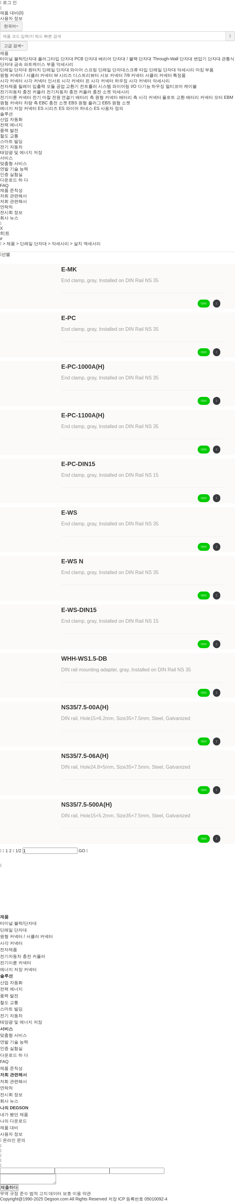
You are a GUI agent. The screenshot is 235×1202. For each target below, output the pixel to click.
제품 (4, 53)
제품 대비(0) (12, 12)
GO (82, 850)
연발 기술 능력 (14, 168)
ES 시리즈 (48, 108)
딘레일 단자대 (13, 69)
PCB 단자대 (85, 58)
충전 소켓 (102, 91)
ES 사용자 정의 (108, 108)
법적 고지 (38, 1193)
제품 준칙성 (11, 190)
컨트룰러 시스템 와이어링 (104, 86)
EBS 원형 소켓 (116, 102)
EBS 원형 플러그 (85, 102)
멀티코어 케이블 (181, 86)
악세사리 (64, 64)
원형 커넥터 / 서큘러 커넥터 (26, 75)
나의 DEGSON (14, 1107)
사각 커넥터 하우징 (109, 80)
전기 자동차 (11, 146)
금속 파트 (23, 64)
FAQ (4, 185)
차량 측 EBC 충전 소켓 (45, 102)
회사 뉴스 (9, 217)
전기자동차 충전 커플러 (23, 91)
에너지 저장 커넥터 (18, 108)
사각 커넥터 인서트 (42, 80)
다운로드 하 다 (14, 179)
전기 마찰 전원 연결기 (53, 97)
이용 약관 (82, 1193)
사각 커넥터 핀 (76, 80)
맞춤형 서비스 (13, 163)
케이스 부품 (43, 64)
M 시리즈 (63, 75)
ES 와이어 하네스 (75, 108)
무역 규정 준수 (14, 1193)
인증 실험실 (11, 174)
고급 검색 (14, 45)
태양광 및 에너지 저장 (21, 152)
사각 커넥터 (11, 80)
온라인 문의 (12, 1140)
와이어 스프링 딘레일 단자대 (97, 69)
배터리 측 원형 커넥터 (97, 97)
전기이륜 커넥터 (15, 97)
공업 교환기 (67, 86)
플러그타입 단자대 (55, 58)
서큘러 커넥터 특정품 (165, 75)
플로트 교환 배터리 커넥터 (187, 97)
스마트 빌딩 (11, 141)
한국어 (11, 26)
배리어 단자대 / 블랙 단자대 (125, 58)
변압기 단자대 (207, 58)
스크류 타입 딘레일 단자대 (150, 69)
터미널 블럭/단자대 (18, 58)
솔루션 (6, 113)
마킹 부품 (205, 69)
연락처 (6, 206)
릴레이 (24, 86)
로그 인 (8, 2)
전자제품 (8, 86)
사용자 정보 (11, 18)
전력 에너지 (11, 124)
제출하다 (9, 1187)
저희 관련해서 (13, 195)
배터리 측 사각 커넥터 (140, 97)
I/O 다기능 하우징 (147, 86)
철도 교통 (9, 135)
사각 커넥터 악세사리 (149, 80)
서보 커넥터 (111, 75)
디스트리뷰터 (86, 75)
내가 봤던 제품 (14, 1114)
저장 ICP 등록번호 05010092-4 (138, 1198)
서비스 (6, 157)
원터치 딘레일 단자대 (48, 69)
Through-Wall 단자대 (172, 58)
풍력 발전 (9, 130)
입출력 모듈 (43, 86)
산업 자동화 (11, 119)
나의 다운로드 (13, 1120)
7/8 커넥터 (134, 75)
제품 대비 (9, 1127)
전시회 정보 (11, 212)
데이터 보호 (60, 1193)
